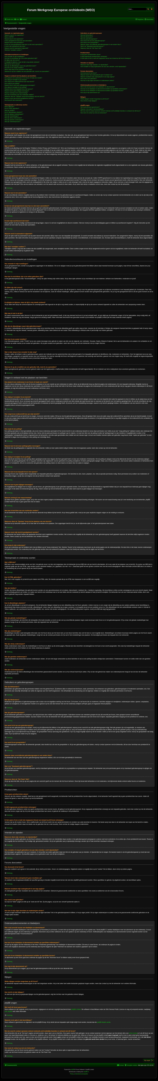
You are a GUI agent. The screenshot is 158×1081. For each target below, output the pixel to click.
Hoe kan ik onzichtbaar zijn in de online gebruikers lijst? (21, 58)
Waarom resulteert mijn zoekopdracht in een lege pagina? (97, 76)
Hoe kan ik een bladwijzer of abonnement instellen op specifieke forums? (101, 90)
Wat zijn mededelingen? (12, 116)
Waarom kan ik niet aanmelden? (14, 42)
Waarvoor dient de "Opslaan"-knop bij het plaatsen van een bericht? (25, 96)
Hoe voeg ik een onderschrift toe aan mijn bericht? (19, 81)
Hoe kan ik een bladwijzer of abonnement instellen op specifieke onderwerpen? (103, 88)
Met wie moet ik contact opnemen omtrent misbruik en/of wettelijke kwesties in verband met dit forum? (110, 111)
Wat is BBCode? (9, 106)
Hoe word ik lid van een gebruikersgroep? (92, 40)
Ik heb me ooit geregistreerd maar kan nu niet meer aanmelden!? (24, 44)
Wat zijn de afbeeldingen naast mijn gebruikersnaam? (20, 66)
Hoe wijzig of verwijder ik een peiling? (16, 87)
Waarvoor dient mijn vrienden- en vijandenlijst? (94, 64)
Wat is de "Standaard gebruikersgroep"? (92, 46)
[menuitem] (16, 19)
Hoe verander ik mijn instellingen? (15, 56)
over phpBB (8, 1011)
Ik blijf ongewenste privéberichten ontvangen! (93, 56)
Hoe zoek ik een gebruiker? (88, 78)
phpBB (73, 1069)
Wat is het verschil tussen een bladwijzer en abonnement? (97, 87)
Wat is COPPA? (9, 37)
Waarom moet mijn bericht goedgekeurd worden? (19, 98)
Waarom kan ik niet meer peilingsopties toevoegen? (20, 85)
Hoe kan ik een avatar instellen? (14, 67)
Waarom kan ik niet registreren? (14, 39)
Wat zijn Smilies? (10, 110)
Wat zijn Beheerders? (86, 35)
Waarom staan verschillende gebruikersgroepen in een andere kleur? (100, 44)
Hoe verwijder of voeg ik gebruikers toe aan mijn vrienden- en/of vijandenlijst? (103, 66)
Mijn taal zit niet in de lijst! (12, 64)
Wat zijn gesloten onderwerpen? (14, 119)
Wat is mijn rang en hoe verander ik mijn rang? (18, 69)
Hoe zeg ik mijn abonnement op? (90, 92)
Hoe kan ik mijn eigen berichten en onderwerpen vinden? (97, 80)
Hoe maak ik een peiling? (12, 83)
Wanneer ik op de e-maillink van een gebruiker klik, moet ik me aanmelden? (27, 71)
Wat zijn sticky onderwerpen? (13, 118)
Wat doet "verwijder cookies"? (13, 50)
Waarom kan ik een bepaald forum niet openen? (19, 89)
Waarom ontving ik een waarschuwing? (16, 92)
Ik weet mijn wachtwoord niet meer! (15, 46)
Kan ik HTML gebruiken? (12, 108)
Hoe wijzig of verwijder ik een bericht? (16, 79)
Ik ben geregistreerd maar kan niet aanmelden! (18, 40)
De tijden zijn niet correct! (12, 60)
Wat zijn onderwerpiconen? (13, 121)
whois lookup (133, 1033)
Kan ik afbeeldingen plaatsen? (13, 112)
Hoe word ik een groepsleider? (89, 42)
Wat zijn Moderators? (86, 37)
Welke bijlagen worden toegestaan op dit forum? (94, 99)
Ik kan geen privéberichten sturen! (90, 54)
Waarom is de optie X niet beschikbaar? (92, 109)
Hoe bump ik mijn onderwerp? (13, 100)
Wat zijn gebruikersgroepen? (88, 39)
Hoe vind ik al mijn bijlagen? (88, 101)
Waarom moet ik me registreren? (14, 35)
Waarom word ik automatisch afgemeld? (16, 48)
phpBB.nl (86, 1071)
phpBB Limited (76, 1009)
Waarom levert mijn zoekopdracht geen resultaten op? (96, 75)
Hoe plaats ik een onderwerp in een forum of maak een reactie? (23, 78)
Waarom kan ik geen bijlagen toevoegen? (17, 91)
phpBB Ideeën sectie (103, 1022)
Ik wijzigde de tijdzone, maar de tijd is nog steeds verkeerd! (22, 62)
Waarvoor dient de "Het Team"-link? (91, 48)
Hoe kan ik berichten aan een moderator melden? (19, 94)
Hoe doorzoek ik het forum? (88, 73)
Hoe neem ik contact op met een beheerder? (93, 113)
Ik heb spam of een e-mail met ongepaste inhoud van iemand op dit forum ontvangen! (105, 58)
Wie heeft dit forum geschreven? (90, 107)
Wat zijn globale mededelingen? (14, 114)
